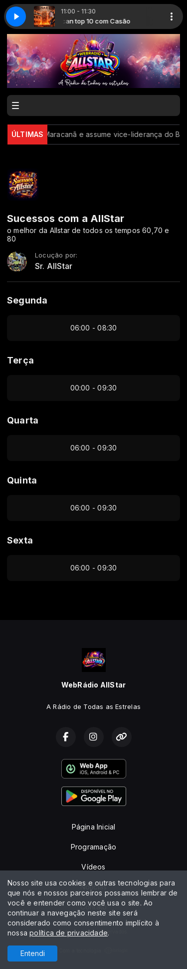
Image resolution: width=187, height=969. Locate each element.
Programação (93, 846)
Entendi (32, 953)
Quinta (22, 480)
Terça (20, 360)
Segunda (27, 300)
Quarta (22, 420)
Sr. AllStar (53, 266)
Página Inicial (94, 826)
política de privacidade (68, 932)
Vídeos (93, 866)
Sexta (20, 540)
